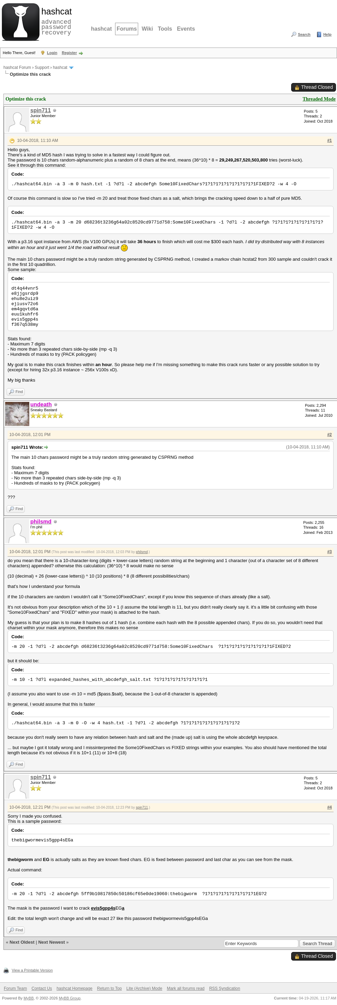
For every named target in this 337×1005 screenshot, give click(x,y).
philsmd (141, 552)
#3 (329, 551)
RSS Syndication (224, 988)
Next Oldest (22, 942)
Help (327, 34)
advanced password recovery (55, 21)
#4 (329, 807)
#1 (329, 140)
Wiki (147, 29)
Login (52, 53)
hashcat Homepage (74, 988)
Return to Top (109, 988)
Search (304, 34)
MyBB (28, 998)
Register (69, 53)
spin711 (40, 110)
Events (186, 29)
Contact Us (41, 988)
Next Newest (51, 942)
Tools (165, 29)
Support (42, 67)
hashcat (101, 29)
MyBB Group (70, 998)
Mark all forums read (185, 988)
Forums (126, 29)
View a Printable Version (32, 970)
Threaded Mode (319, 99)
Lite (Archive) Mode (144, 988)
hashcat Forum (17, 67)
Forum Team (15, 988)
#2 (329, 434)
